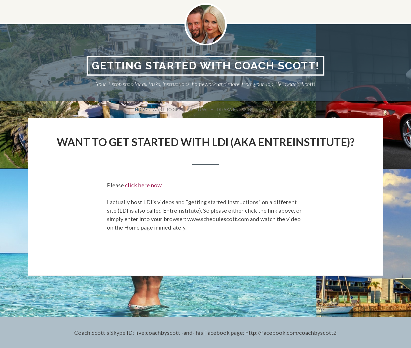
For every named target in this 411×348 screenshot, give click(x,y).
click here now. (143, 185)
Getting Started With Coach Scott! (205, 65)
